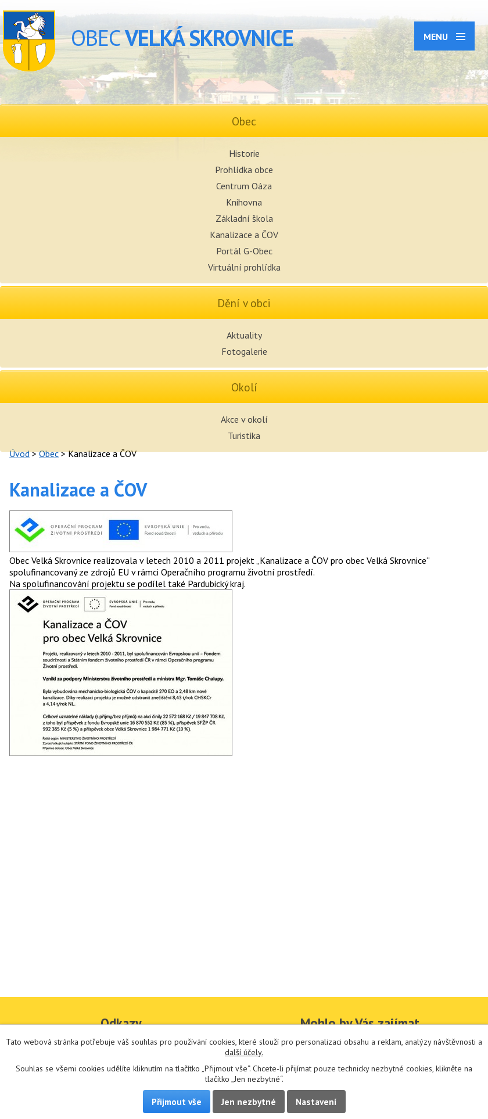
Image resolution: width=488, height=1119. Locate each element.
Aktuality (244, 335)
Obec (49, 453)
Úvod (19, 453)
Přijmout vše (177, 1101)
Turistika (244, 435)
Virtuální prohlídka (244, 267)
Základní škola (244, 218)
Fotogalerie (244, 351)
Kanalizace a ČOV (244, 234)
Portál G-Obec (244, 251)
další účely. (244, 1052)
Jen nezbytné (248, 1101)
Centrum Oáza (244, 186)
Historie (244, 153)
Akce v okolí (244, 419)
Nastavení (316, 1101)
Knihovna (244, 202)
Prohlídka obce (244, 169)
